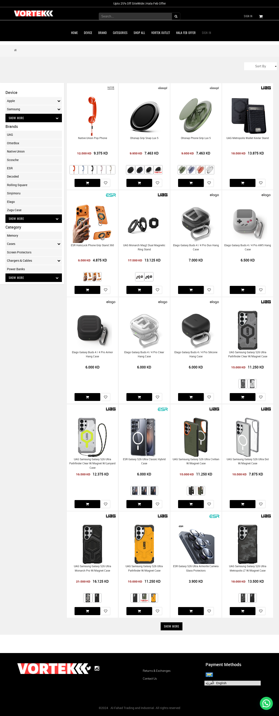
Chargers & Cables (33, 261)
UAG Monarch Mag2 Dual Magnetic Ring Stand (144, 247)
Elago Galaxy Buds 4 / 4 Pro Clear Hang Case (144, 354)
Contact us (150, 678)
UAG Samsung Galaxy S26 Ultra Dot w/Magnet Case (248, 461)
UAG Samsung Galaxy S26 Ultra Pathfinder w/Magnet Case (144, 568)
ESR (10, 168)
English (221, 683)
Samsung (33, 109)
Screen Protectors (19, 253)
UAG (10, 135)
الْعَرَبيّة (210, 683)
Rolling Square (17, 185)
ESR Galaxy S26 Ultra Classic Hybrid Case (144, 461)
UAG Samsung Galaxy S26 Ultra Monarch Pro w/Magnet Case (92, 568)
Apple (33, 100)
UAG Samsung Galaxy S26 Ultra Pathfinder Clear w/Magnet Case (247, 354)
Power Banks (16, 269)
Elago (11, 202)
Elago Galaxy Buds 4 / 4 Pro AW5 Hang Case (247, 247)
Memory (12, 236)
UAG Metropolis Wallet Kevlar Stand (247, 138)
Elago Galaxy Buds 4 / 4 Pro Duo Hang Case (196, 247)
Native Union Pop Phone (92, 138)
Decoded (13, 177)
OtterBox (13, 143)
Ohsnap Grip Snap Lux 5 (144, 138)
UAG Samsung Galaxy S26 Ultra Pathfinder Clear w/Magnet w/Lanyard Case (92, 463)
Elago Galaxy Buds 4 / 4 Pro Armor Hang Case (92, 354)
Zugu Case (14, 210)
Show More (34, 118)
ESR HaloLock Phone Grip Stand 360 (92, 245)
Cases (33, 244)
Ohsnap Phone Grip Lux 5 (196, 138)
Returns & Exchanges (156, 670)
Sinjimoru (13, 193)
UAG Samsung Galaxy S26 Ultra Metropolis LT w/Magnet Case (247, 568)
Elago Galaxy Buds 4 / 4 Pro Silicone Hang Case (195, 354)
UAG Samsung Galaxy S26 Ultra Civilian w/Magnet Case (196, 461)
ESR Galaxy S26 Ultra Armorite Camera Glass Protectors (196, 568)
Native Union (16, 151)
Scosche (13, 160)
